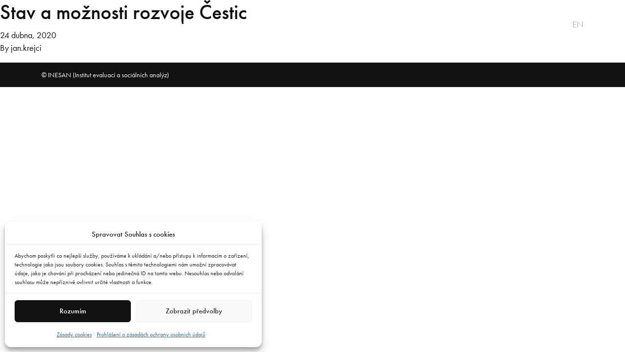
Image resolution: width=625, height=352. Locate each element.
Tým (261, 24)
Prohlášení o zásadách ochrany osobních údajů (151, 334)
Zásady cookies (74, 334)
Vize (112, 24)
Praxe (225, 24)
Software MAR (167, 24)
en (577, 24)
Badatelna (308, 24)
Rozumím (73, 311)
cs (565, 24)
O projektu (64, 24)
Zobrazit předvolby (194, 311)
